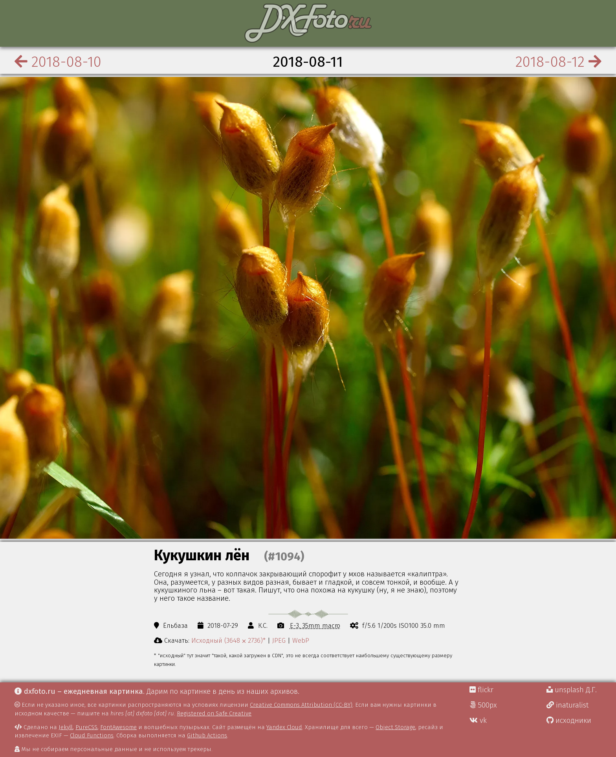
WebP (300, 640)
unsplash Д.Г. (571, 690)
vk (478, 720)
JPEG (279, 640)
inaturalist (567, 705)
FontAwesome (118, 727)
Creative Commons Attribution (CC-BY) (301, 704)
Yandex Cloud (284, 727)
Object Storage (395, 727)
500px (483, 705)
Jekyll (66, 727)
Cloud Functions (92, 735)
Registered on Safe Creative (214, 713)
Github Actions (207, 735)
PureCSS (86, 727)
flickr (481, 690)
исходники (568, 720)
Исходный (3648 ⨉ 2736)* (228, 640)
